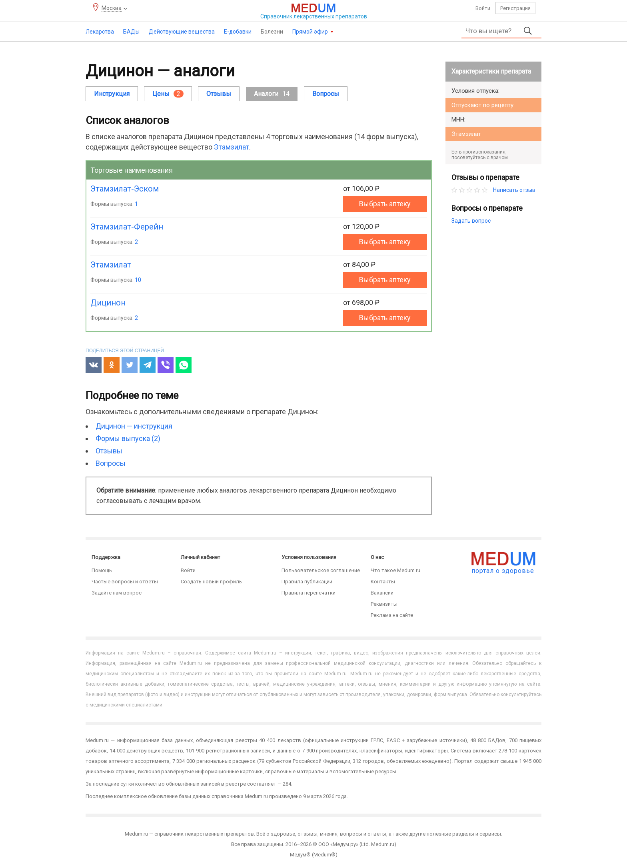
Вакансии (382, 593)
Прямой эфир (310, 31)
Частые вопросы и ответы (125, 582)
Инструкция (112, 94)
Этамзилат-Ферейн (126, 226)
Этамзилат (231, 147)
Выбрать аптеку (385, 204)
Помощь (102, 570)
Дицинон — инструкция (134, 426)
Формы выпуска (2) (128, 438)
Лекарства (100, 31)
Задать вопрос (471, 220)
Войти (482, 8)
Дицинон (108, 302)
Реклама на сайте (392, 615)
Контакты (383, 582)
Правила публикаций (307, 582)
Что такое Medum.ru (395, 570)
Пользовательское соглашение (321, 570)
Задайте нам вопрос (117, 593)
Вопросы (325, 94)
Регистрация (515, 8)
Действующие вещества (182, 31)
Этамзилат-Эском (124, 189)
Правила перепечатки (308, 593)
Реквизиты (384, 604)
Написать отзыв (514, 190)
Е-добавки (238, 31)
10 (138, 280)
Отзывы (218, 94)
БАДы (131, 31)
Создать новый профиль (211, 582)
